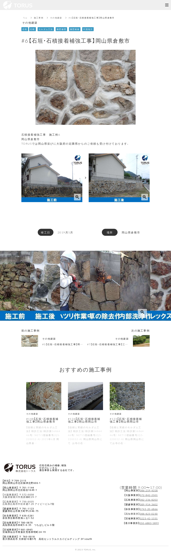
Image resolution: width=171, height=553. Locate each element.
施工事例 (39, 17)
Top (25, 17)
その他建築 (56, 17)
